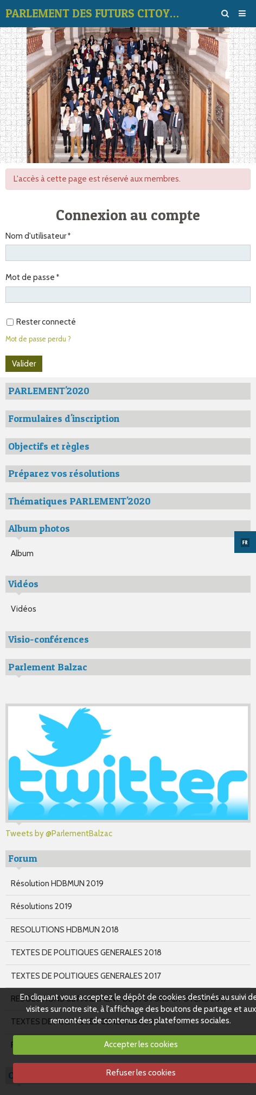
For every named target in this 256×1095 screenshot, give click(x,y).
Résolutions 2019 (41, 906)
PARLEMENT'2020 (48, 390)
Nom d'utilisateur (35, 236)
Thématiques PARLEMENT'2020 (79, 501)
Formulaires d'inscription (63, 418)
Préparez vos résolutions (64, 473)
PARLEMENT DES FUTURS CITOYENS (94, 13)
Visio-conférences (48, 639)
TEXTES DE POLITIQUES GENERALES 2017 (86, 976)
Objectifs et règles (48, 446)
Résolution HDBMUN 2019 (57, 883)
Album (22, 553)
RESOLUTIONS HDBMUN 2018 (65, 930)
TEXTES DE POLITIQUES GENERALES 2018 (86, 952)
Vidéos (23, 609)
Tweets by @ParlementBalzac (58, 833)
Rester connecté (41, 322)
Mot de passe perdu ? (38, 339)
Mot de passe (30, 277)
